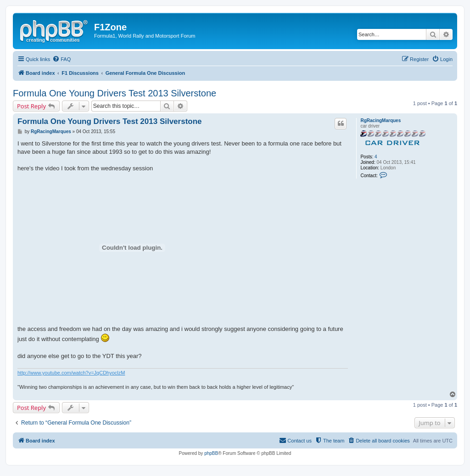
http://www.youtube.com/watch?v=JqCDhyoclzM (71, 372)
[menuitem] (61, 59)
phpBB (211, 453)
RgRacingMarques (380, 120)
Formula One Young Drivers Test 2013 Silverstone (114, 93)
